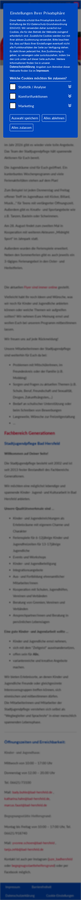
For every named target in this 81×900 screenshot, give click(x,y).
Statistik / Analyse (32, 87)
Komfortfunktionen (33, 96)
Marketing (26, 106)
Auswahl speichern (24, 118)
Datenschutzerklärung (22, 66)
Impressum (42, 70)
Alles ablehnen (54, 118)
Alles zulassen (21, 127)
